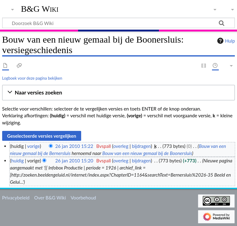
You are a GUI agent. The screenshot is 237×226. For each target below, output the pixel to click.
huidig (17, 160)
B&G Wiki (40, 9)
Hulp (225, 41)
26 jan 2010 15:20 (74, 160)
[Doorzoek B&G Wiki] (118, 23)
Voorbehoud (83, 197)
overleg (120, 146)
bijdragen (141, 146)
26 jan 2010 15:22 (74, 146)
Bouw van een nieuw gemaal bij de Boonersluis (147, 153)
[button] (118, 92)
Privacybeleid (16, 197)
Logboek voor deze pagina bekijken (32, 78)
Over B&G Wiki (50, 197)
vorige (33, 146)
